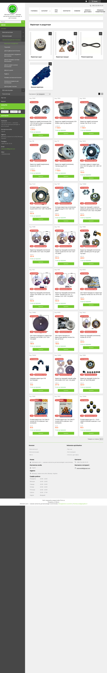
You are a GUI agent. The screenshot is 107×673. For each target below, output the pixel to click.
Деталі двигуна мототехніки (12, 51)
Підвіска (6, 74)
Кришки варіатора (37, 87)
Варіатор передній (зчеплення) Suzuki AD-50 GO (90, 336)
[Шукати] (23, 21)
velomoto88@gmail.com (8, 149)
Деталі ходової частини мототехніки (11, 65)
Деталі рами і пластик (10, 86)
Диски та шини (8, 70)
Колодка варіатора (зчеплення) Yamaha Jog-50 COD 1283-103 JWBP (65, 208)
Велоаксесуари (7, 36)
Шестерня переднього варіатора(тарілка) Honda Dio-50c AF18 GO (65, 337)
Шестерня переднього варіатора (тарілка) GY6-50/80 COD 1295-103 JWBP (41, 337)
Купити (41, 135)
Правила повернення (100, 10)
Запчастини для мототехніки (11, 40)
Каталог (3, 28)
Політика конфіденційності (80, 503)
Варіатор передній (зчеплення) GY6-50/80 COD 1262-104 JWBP (40, 251)
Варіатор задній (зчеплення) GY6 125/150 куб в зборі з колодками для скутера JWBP (40, 123)
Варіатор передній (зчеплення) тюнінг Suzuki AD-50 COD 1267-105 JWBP (65, 251)
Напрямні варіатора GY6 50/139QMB (38, 379)
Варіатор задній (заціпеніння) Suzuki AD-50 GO (39, 165)
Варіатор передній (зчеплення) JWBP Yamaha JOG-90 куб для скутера (90, 251)
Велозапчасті (34, 449)
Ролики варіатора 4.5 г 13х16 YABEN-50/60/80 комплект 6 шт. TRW (90, 421)
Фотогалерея (71, 452)
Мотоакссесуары (7, 90)
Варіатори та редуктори (11, 43)
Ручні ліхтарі (6, 94)
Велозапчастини (7, 32)
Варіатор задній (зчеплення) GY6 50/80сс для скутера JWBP (65, 122)
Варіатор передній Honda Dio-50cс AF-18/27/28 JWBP (90, 379)
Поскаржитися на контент (65, 503)
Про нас (3, 98)
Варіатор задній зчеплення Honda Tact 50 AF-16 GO (89, 122)
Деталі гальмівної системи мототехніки (11, 60)
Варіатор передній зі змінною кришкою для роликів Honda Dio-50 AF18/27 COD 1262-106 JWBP (91, 208)
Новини (77, 11)
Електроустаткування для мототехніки (11, 82)
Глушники (7, 47)
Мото (31, 455)
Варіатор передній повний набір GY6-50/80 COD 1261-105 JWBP (65, 379)
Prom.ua (62, 500)
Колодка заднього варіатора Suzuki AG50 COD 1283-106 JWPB (40, 208)
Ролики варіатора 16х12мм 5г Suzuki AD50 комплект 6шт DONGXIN (65, 421)
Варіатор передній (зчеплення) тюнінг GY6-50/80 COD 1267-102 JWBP (40, 294)
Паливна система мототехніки (12, 77)
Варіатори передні (62, 57)
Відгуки (3, 101)
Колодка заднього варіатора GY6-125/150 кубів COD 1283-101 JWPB (91, 166)
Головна (34, 11)
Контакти (66, 11)
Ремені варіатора (87, 57)
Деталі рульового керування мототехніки (12, 55)
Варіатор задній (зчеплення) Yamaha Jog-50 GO (64, 165)
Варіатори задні (36, 57)
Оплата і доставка (87, 10)
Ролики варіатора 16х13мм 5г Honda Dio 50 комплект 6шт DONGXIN (39, 421)
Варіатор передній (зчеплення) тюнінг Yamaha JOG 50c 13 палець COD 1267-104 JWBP (65, 294)
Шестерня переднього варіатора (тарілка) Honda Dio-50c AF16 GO (91, 293)
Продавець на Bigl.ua (53, 502)
